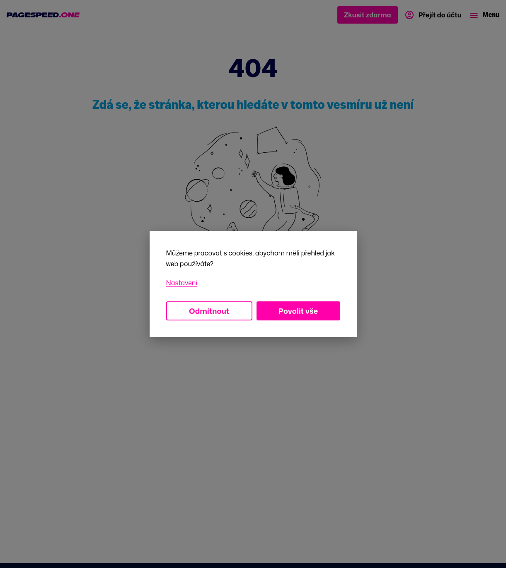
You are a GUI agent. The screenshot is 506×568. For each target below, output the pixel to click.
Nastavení (182, 282)
